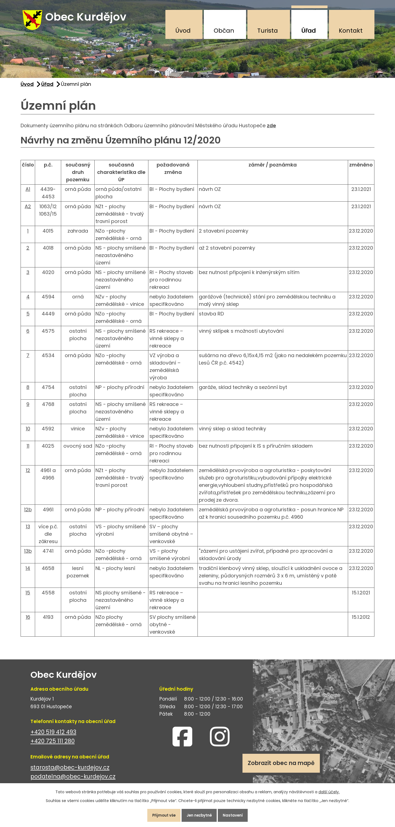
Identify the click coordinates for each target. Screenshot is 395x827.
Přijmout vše (160, 814)
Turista (267, 30)
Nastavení (237, 814)
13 (28, 529)
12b (28, 512)
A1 (28, 192)
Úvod (183, 30)
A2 (28, 209)
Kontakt (351, 30)
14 (28, 571)
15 (28, 595)
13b (28, 554)
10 (28, 431)
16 (28, 620)
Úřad (308, 30)
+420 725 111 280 (52, 744)
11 (28, 448)
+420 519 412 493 (53, 735)
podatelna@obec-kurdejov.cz (72, 780)
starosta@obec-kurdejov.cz (69, 771)
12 (28, 473)
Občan (224, 30)
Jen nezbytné (199, 814)
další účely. (329, 790)
